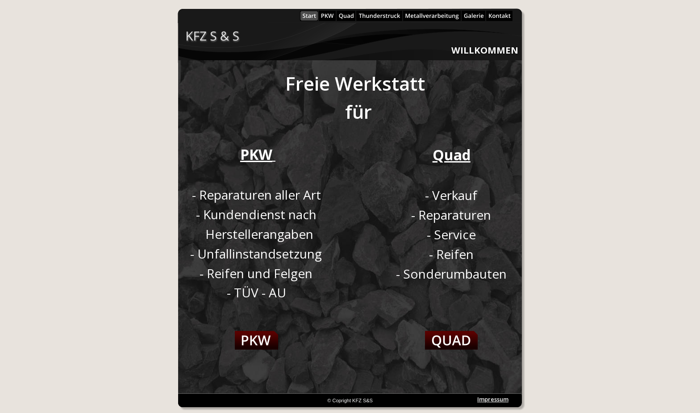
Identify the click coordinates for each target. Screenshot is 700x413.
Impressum (492, 399)
